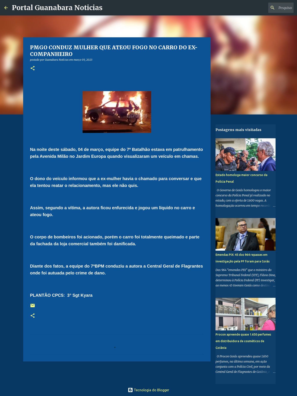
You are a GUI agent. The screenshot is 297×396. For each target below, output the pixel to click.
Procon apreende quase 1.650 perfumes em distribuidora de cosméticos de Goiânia (243, 341)
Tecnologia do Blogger (148, 390)
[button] (32, 68)
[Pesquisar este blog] (271, 8)
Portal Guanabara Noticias (57, 7)
